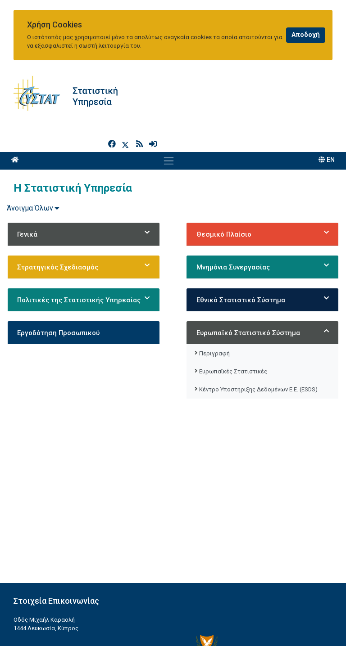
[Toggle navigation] (169, 122)
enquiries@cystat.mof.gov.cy (57, 627)
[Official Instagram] (297, 627)
